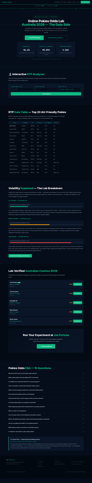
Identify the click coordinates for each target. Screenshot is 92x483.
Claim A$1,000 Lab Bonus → (56, 37)
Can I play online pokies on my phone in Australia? (46, 403)
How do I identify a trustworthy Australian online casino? (46, 386)
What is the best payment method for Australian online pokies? (46, 390)
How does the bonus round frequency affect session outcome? (46, 398)
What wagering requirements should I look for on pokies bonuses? (46, 407)
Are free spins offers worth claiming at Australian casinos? (46, 415)
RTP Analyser (57, 2)
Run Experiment (85, 2)
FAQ (78, 2)
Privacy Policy (57, 461)
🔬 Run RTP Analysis (34, 37)
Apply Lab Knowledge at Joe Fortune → (20, 255)
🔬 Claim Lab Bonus (46, 346)
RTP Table (64, 2)
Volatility (69, 2)
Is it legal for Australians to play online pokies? (46, 432)
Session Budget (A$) (16, 86)
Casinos (74, 2)
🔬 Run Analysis (46, 94)
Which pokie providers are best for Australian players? (46, 427)
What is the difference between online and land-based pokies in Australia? (46, 419)
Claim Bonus (78, 284)
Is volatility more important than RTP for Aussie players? (46, 382)
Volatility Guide (41, 466)
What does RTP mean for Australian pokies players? (46, 373)
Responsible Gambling (59, 464)
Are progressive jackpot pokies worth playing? (46, 394)
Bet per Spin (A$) (39, 86)
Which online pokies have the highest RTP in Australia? (46, 378)
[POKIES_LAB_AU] (7, 2)
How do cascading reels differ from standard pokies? (46, 423)
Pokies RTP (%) (62, 86)
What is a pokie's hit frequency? (46, 411)
